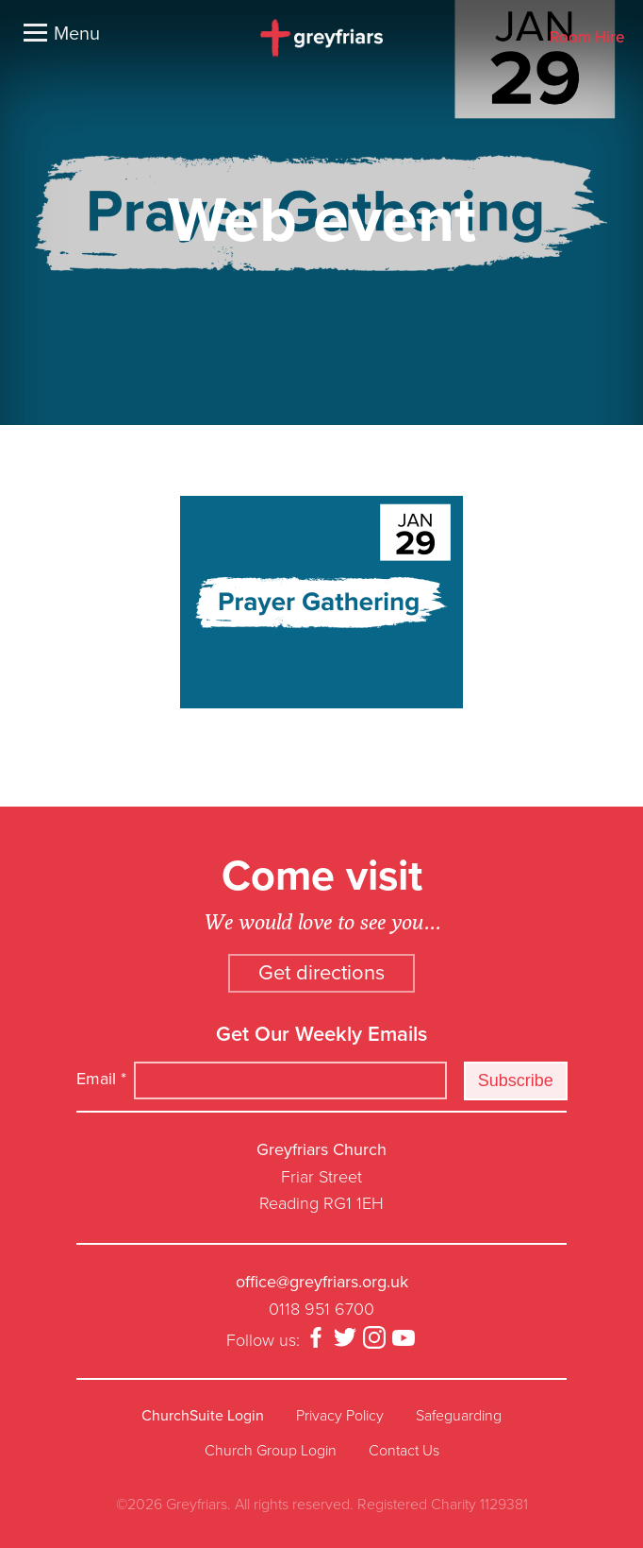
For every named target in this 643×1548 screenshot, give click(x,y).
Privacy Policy (340, 1415)
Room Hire (587, 38)
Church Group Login (271, 1450)
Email (101, 1078)
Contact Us (404, 1450)
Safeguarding (459, 1415)
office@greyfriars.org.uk (322, 1281)
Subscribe (515, 1080)
